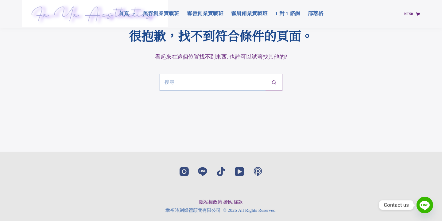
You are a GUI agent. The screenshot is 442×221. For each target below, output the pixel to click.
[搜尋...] (213, 82)
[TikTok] (221, 171)
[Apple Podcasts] (257, 171)
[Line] (202, 171)
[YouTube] (239, 171)
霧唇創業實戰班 (205, 14)
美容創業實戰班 (161, 14)
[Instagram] (184, 171)
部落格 (316, 14)
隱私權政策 (210, 202)
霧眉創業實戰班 (249, 14)
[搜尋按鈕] (274, 82)
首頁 (127, 13)
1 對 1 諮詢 (287, 14)
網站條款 (233, 202)
